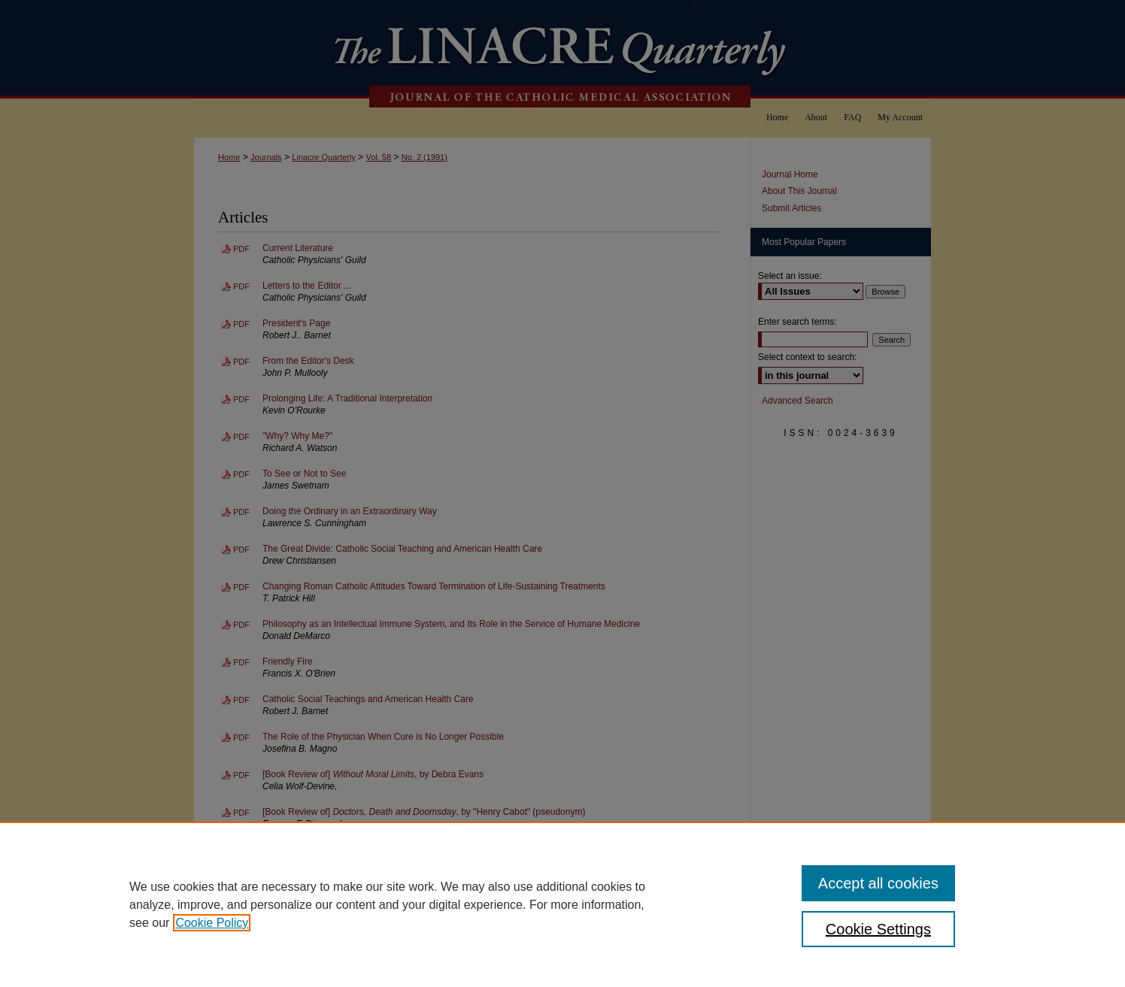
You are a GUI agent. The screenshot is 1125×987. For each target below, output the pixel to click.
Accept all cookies (878, 883)
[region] (562, 904)
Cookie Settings (878, 929)
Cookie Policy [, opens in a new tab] (211, 922)
